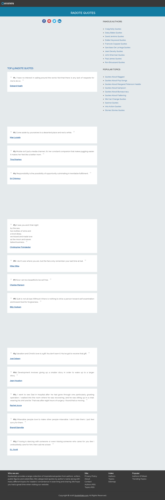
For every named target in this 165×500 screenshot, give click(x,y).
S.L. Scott (14, 449)
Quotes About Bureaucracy (117, 92)
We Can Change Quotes (115, 99)
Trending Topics (139, 479)
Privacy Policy (91, 476)
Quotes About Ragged (114, 77)
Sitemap (112, 481)
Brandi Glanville (17, 427)
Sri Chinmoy (15, 178)
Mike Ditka (14, 266)
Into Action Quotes (113, 106)
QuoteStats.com (81, 495)
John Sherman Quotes (115, 55)
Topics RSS (89, 487)
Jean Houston (16, 381)
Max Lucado (15, 137)
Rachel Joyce (16, 405)
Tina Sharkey (16, 159)
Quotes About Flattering (115, 95)
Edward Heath (16, 86)
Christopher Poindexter (20, 247)
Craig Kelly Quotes (113, 29)
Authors (111, 476)
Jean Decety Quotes (114, 51)
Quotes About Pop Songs (116, 80)
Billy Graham (15, 307)
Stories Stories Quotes (115, 110)
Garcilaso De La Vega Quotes (117, 47)
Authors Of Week (139, 476)
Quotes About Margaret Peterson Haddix (123, 84)
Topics (111, 479)
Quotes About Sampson (115, 88)
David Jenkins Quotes (114, 36)
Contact (88, 481)
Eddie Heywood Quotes (115, 40)
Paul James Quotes (113, 59)
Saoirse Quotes (111, 103)
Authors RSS (90, 484)
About (87, 479)
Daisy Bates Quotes (113, 33)
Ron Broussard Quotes (115, 62)
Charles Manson (17, 285)
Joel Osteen (15, 358)
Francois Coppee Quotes (116, 44)
